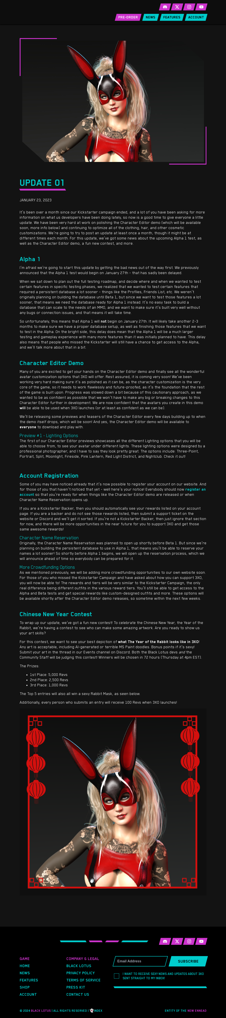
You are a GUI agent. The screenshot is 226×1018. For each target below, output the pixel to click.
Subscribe (188, 961)
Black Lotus (78, 966)
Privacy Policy (80, 973)
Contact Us (77, 994)
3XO (49, 12)
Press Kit (75, 987)
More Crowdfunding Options (47, 567)
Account (28, 994)
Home (25, 966)
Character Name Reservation (49, 537)
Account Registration (49, 475)
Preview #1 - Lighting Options (49, 435)
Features (29, 980)
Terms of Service (83, 980)
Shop (25, 987)
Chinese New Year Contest (56, 614)
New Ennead (197, 1010)
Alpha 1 (30, 258)
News (25, 973)
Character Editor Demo (52, 362)
